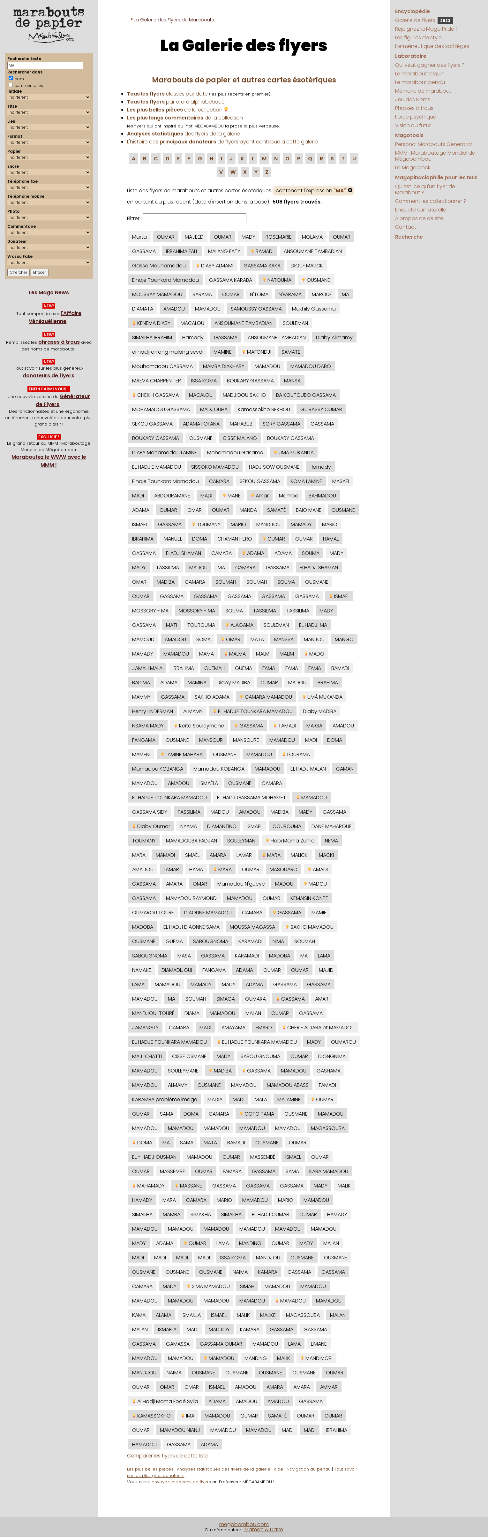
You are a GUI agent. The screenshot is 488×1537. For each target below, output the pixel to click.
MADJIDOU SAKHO (244, 395)
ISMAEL (140, 524)
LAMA (324, 955)
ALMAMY (193, 711)
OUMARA (255, 999)
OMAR (194, 510)
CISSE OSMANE (189, 1056)
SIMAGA (225, 999)
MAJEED (194, 237)
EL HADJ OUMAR (270, 1214)
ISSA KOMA (204, 380)
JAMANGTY (145, 1027)
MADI (138, 495)
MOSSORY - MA (150, 610)
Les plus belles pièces (150, 1469)
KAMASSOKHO (151, 1415)
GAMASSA (178, 1344)
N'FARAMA (290, 294)
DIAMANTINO (221, 826)
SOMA (203, 639)
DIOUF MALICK (307, 265)
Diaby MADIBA (233, 682)
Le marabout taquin (420, 73)
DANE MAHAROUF (331, 826)
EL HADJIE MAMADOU (156, 467)
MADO (314, 653)
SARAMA (202, 294)
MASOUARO (283, 869)
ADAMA (140, 510)
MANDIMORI (316, 1358)
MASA (184, 955)
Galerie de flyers (424, 20)
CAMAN (345, 768)
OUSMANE (316, 280)
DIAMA (191, 1013)
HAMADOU (144, 1444)
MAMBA (171, 1214)
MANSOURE (246, 740)
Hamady (193, 337)
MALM (262, 653)
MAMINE (223, 352)
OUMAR (166, 237)
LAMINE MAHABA (182, 754)
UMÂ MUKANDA (294, 452)
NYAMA (188, 826)
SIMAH (247, 1286)
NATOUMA (276, 280)
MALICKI (300, 855)
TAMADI (284, 725)
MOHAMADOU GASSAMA (161, 409)
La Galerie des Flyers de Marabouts (174, 20)
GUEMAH (214, 668)
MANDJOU (268, 524)
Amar (260, 495)
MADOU (198, 567)
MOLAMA (312, 237)
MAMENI (141, 754)
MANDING (250, 1243)
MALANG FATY (224, 251)
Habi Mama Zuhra (290, 840)
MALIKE (268, 1315)
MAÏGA (314, 725)
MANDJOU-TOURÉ (153, 1013)
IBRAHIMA (143, 538)
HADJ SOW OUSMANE (274, 467)
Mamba (288, 495)
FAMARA (232, 1171)
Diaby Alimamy (334, 337)
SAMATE (291, 352)
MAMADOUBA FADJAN (191, 840)
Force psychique (415, 116)
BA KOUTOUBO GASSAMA (306, 395)
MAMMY (141, 697)
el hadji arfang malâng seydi (167, 352)
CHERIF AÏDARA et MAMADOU (318, 1027)
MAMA (206, 653)
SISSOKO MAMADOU (215, 467)
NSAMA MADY (148, 725)
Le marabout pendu (420, 82)
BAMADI (262, 251)
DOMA (199, 538)
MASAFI (340, 481)
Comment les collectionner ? (430, 201)
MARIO (238, 524)
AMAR (321, 999)
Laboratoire (410, 56)
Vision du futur (413, 125)
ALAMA (163, 1315)
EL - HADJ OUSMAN (154, 1157)
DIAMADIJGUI (176, 970)
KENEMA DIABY (151, 323)
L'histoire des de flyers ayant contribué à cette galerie (222, 141)
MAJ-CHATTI (147, 1056)
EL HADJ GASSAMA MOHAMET (251, 797)
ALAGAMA (239, 625)
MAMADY (301, 524)
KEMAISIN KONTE (309, 898)
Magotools (409, 135)
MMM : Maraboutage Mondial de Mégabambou (435, 156)
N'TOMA (259, 294)
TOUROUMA (201, 625)
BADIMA (141, 682)
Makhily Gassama (314, 308)
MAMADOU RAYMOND (191, 898)
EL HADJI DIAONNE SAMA (191, 927)
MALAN (253, 1013)
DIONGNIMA (332, 1056)
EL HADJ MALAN (308, 768)
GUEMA (243, 668)
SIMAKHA (142, 1214)
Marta (139, 237)
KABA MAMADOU (328, 1171)
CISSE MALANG (240, 438)
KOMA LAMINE (306, 481)
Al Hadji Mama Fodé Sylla (165, 1401)
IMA (187, 1415)
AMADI (318, 869)
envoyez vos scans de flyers (181, 1482)
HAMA (196, 869)
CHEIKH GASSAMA (155, 395)
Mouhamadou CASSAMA (162, 366)
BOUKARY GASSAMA (250, 380)
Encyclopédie (412, 11)
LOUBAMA (296, 754)
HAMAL (331, 538)
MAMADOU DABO (310, 366)
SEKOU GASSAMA (152, 423)
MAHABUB (241, 423)
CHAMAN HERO (234, 538)
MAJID (326, 970)
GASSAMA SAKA (262, 265)
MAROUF (322, 294)
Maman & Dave (263, 1529)
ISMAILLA (191, 1315)
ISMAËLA (208, 783)
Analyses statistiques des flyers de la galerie (223, 1469)
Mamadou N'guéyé (241, 884)
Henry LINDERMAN (152, 711)
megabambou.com (244, 1524)
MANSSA (284, 639)
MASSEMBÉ (262, 1157)
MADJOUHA (214, 409)
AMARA (218, 855)
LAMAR (244, 855)
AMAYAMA (233, 1027)
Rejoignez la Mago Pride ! (426, 29)
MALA (261, 1099)
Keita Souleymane (199, 725)
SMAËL (192, 855)
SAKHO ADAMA (212, 697)
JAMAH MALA (147, 668)
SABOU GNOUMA (260, 1056)
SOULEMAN (295, 323)
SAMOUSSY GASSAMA (256, 308)
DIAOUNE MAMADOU (208, 912)
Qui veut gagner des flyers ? (430, 65)
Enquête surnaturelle (420, 209)
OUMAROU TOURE (153, 912)
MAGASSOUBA (328, 1128)
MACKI (326, 855)
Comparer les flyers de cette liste (167, 1455)
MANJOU (314, 639)
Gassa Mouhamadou (159, 265)
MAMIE (319, 912)
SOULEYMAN (241, 840)
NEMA (331, 840)
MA (345, 294)
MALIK (344, 1185)
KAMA (139, 1315)
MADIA (214, 1099)
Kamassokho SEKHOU (264, 409)
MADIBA (166, 582)
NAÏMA (240, 1272)
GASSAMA (144, 251)
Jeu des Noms (412, 99)
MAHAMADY (148, 1185)
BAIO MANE (308, 510)
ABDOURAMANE (172, 495)
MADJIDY (219, 1329)
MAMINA (197, 682)
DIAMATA (142, 308)
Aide (278, 1469)
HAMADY (142, 1200)
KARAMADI (250, 941)
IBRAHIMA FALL (182, 251)
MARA (139, 855)
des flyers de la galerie (183, 133)
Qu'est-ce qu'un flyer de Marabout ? (425, 189)
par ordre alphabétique (176, 101)
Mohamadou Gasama (235, 452)
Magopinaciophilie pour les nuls (436, 177)
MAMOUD (143, 639)
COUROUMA (287, 826)
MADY (248, 237)
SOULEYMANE (183, 1070)
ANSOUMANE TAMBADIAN (313, 251)
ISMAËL (339, 596)
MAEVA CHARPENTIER (156, 380)
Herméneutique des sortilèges (432, 46)
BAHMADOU (322, 495)
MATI (171, 625)
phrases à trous (59, 342)
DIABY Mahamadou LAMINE (164, 452)
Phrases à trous (414, 108)
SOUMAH (225, 582)
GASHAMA (329, 1070)
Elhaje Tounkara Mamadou (165, 280)
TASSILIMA (167, 567)
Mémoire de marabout (423, 91)
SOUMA (310, 553)
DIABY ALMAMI (214, 265)
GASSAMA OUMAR (221, 1344)
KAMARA (267, 1272)
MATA (257, 639)
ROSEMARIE (279, 237)
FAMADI (327, 1085)
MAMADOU (208, 308)
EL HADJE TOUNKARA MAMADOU (253, 711)
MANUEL (173, 538)
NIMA (278, 941)
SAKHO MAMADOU (309, 927)
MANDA (248, 510)
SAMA (166, 1114)
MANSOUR (211, 740)
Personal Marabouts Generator (433, 144)
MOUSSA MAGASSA (252, 927)
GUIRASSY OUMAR (321, 409)
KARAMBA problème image (164, 1099)
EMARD (264, 1027)
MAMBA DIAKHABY (223, 366)
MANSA (292, 380)
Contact (405, 227)
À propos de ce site (419, 218)
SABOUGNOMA (210, 941)
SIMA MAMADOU (208, 1286)
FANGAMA (143, 740)
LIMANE (319, 1344)
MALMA (235, 653)
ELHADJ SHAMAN (319, 567)
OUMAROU (343, 1042)
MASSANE (188, 1185)
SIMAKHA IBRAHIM (152, 337)
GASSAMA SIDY (149, 812)
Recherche (409, 237)
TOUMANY (206, 524)
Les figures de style (418, 37)
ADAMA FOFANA (201, 423)
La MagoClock (412, 167)
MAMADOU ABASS (288, 1085)
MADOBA (142, 927)
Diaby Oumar (151, 826)
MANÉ (231, 495)
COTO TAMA (256, 1114)
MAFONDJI (256, 352)
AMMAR (329, 1387)
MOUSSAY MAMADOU (157, 294)
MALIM (287, 653)
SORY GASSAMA (281, 423)
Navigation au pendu (309, 1469)
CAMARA (219, 481)
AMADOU (174, 308)
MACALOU (192, 323)
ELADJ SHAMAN (183, 553)
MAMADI (165, 855)
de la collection (178, 109)
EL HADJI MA (313, 625)
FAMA (268, 668)
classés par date (167, 93)
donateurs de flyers (48, 375)
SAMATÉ (276, 510)
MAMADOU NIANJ (180, 1430)
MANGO (344, 639)
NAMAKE (141, 970)
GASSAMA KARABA (230, 280)
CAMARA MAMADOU (266, 697)
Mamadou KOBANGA (157, 768)
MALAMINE (289, 1099)
